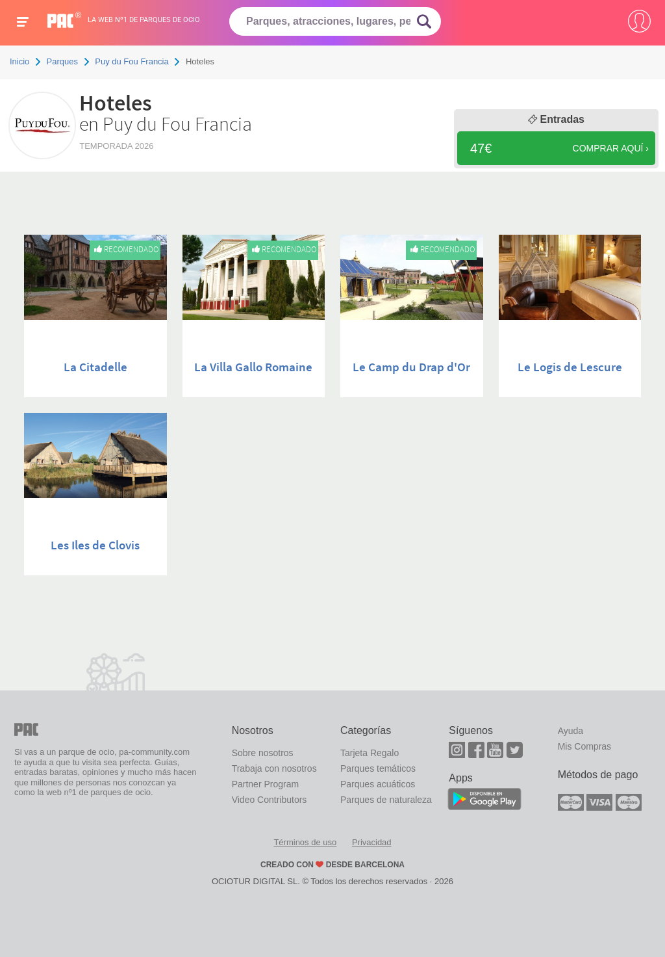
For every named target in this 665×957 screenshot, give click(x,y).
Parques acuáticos (377, 784)
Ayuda (570, 731)
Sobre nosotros (263, 753)
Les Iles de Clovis (95, 545)
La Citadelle (95, 366)
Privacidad (372, 842)
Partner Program (265, 784)
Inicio (19, 61)
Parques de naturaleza (386, 799)
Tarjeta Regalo (369, 753)
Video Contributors (269, 799)
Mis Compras (584, 746)
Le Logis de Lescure (570, 366)
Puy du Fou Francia (131, 61)
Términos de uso (304, 842)
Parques (62, 61)
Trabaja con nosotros (274, 768)
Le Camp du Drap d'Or (411, 366)
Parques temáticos (378, 768)
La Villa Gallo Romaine (253, 366)
